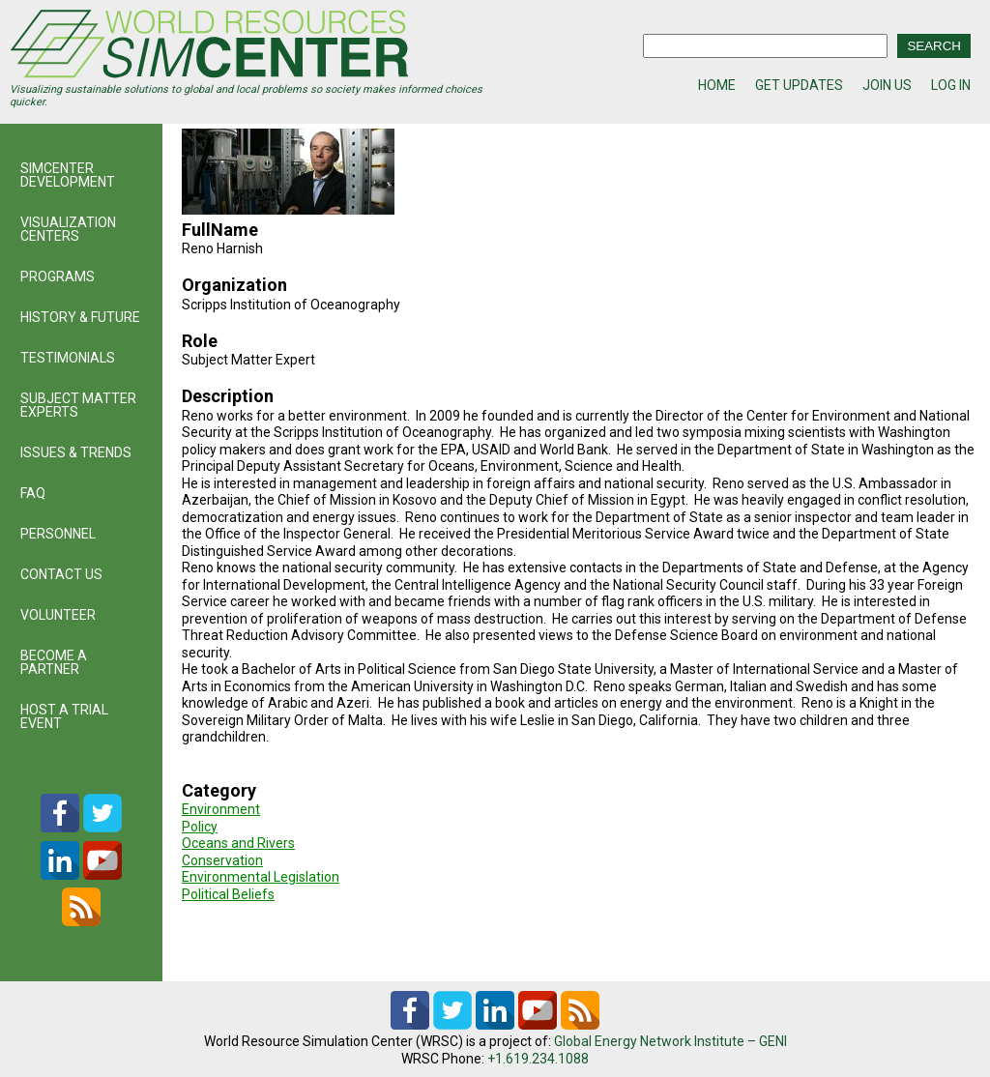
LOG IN (951, 85)
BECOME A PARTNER (53, 662)
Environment (221, 809)
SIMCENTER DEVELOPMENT (67, 174)
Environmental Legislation (260, 877)
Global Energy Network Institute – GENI (670, 1041)
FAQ (32, 493)
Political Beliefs (228, 894)
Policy (200, 826)
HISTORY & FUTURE (80, 317)
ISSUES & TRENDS (75, 452)
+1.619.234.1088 (538, 1058)
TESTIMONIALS (67, 357)
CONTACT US (61, 574)
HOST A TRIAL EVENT (64, 716)
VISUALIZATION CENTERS (68, 229)
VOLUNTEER (58, 615)
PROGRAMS (57, 276)
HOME (717, 85)
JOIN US (887, 85)
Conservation (222, 860)
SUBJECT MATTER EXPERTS (78, 405)
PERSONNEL (58, 533)
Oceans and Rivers (238, 843)
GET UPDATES (799, 85)
